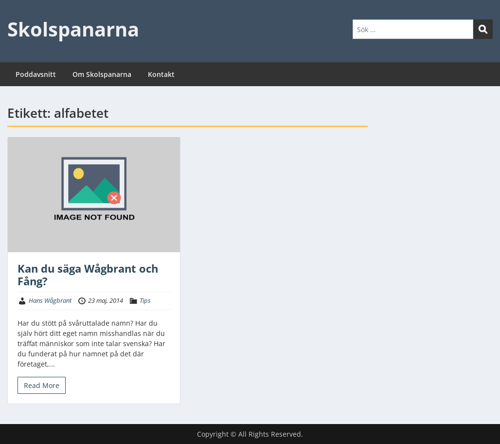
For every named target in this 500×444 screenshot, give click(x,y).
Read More (41, 385)
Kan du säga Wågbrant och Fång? (88, 274)
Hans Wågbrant (50, 300)
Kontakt (161, 74)
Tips (145, 300)
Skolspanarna (73, 29)
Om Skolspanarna (101, 74)
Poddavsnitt (36, 74)
